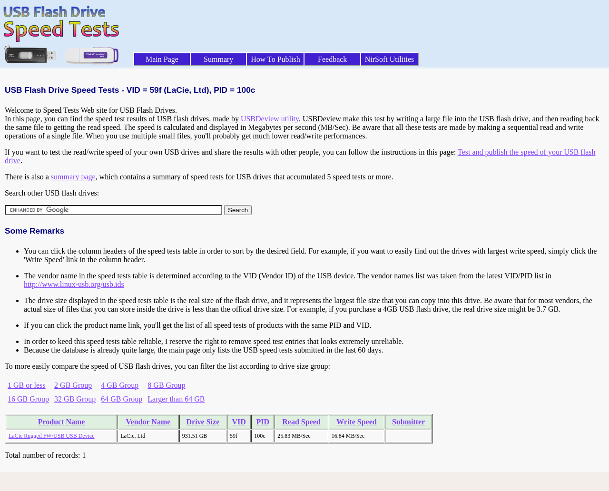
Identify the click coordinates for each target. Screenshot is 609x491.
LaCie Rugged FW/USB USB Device (52, 435)
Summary (218, 59)
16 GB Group (28, 399)
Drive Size (203, 422)
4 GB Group (119, 385)
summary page (73, 177)
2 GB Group (73, 385)
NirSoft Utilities (389, 59)
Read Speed (301, 422)
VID (239, 422)
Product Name (61, 422)
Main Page (162, 59)
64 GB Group (121, 399)
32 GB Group (75, 399)
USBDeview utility (270, 119)
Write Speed (356, 422)
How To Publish (275, 59)
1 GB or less (27, 385)
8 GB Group (166, 385)
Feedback (332, 59)
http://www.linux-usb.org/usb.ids (74, 284)
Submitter (408, 422)
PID (263, 422)
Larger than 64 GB (176, 399)
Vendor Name (148, 422)
